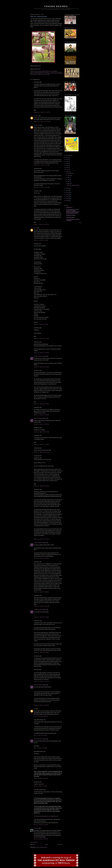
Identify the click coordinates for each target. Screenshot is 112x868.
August (69, 175)
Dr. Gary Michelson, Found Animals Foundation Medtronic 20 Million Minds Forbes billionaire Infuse (72, 211)
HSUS (56, 73)
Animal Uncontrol (70, 217)
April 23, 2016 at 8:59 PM (41, 592)
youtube (47, 74)
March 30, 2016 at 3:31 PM (42, 165)
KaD (35, 708)
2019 (67, 165)
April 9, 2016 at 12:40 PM (41, 338)
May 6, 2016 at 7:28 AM (40, 786)
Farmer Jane (37, 125)
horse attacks (50, 73)
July (68, 177)
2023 (67, 157)
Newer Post (33, 844)
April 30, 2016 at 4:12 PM (41, 681)
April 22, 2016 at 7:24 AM (41, 539)
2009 (67, 200)
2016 (67, 171)
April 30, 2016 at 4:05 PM (41, 652)
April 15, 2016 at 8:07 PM (41, 432)
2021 (67, 161)
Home (46, 844)
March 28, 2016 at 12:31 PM (42, 112)
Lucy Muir (36, 115)
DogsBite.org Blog (70, 215)
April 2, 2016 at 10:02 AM (41, 224)
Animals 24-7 (69, 207)
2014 (67, 190)
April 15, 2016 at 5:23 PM (41, 424)
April (68, 181)
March (68, 183)
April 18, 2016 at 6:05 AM (41, 486)
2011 (67, 196)
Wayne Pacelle (41, 74)
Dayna (35, 227)
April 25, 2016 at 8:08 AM (41, 617)
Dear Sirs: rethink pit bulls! (73, 185)
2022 (67, 159)
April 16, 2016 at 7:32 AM (41, 444)
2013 (67, 192)
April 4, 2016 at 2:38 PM (41, 240)
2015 (67, 188)
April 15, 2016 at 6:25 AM (41, 367)
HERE (39, 65)
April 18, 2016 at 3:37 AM (41, 452)
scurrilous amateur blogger (40, 356)
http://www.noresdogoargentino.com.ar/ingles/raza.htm (46, 816)
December (69, 173)
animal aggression (39, 72)
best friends (58, 72)
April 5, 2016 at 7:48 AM (41, 324)
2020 (67, 163)
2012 (67, 194)
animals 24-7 (48, 72)
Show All (80, 222)
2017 (67, 169)
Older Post (59, 844)
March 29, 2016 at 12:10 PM (42, 121)
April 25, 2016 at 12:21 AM (41, 606)
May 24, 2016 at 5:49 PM (41, 838)
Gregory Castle (42, 73)
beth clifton (33, 73)
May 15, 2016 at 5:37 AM (41, 824)
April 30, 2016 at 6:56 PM (41, 705)
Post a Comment (34, 842)
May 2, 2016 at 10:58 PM (41, 778)
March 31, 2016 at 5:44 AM (42, 187)
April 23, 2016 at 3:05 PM (41, 558)
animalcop (36, 828)
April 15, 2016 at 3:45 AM (41, 352)
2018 (67, 167)
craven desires (56, 6)
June (68, 179)
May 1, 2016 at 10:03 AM (41, 716)
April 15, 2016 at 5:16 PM (41, 414)
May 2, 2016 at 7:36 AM (40, 748)
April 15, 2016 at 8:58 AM (41, 403)
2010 (67, 198)
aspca (52, 72)
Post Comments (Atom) (42, 847)
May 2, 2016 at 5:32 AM (40, 735)
